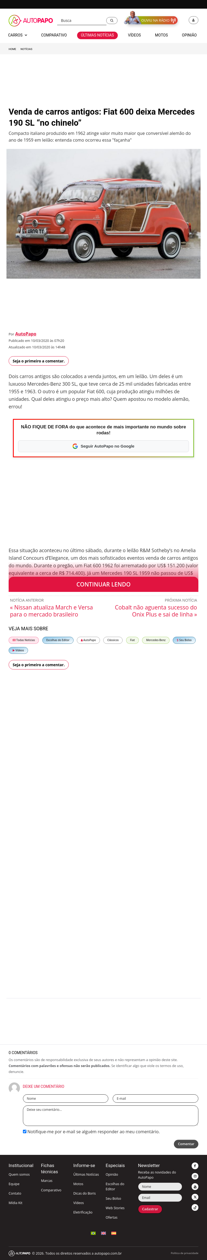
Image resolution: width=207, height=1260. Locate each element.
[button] (112, 20)
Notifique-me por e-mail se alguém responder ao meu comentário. (91, 1132)
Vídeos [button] (134, 35)
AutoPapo (25, 334)
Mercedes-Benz (155, 640)
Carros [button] (17, 35)
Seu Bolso (184, 640)
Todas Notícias (24, 640)
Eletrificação (82, 1212)
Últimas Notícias (86, 1174)
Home (12, 49)
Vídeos (18, 650)
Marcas (47, 1180)
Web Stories (115, 1208)
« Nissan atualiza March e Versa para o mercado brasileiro (51, 611)
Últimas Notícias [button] (97, 35)
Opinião (112, 1174)
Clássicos (113, 640)
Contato (15, 1193)
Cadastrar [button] (150, 1209)
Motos (78, 1184)
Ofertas (112, 1217)
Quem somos (19, 1174)
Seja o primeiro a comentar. (39, 361)
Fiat (132, 640)
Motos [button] (161, 35)
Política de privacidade (184, 1253)
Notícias (26, 49)
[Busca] (81, 20)
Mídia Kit (15, 1203)
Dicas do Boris (84, 1193)
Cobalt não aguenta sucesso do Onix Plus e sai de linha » (156, 611)
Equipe (14, 1184)
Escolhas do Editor (58, 640)
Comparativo (51, 1190)
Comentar (186, 1144)
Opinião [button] (189, 35)
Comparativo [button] (54, 35)
